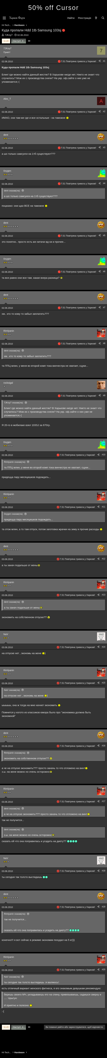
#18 (103, 871)
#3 (104, 147)
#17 (103, 801)
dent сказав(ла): (12, 190)
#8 (104, 343)
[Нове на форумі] (96, 18)
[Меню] (4, 18)
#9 (104, 395)
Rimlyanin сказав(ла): (15, 462)
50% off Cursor (53, 7)
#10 (103, 454)
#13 (103, 595)
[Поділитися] (99, 61)
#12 (103, 559)
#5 (104, 235)
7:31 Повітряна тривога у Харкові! (78, 61)
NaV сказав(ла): (12, 690)
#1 (104, 61)
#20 (103, 969)
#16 (103, 745)
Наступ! (18, 41)
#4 (104, 183)
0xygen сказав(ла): (13, 514)
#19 (103, 907)
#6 (104, 271)
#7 (104, 307)
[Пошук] (103, 18)
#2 (104, 111)
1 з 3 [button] (6, 41)
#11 (103, 507)
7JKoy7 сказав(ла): (14, 402)
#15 (103, 683)
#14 (103, 647)
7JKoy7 (9, 35)
